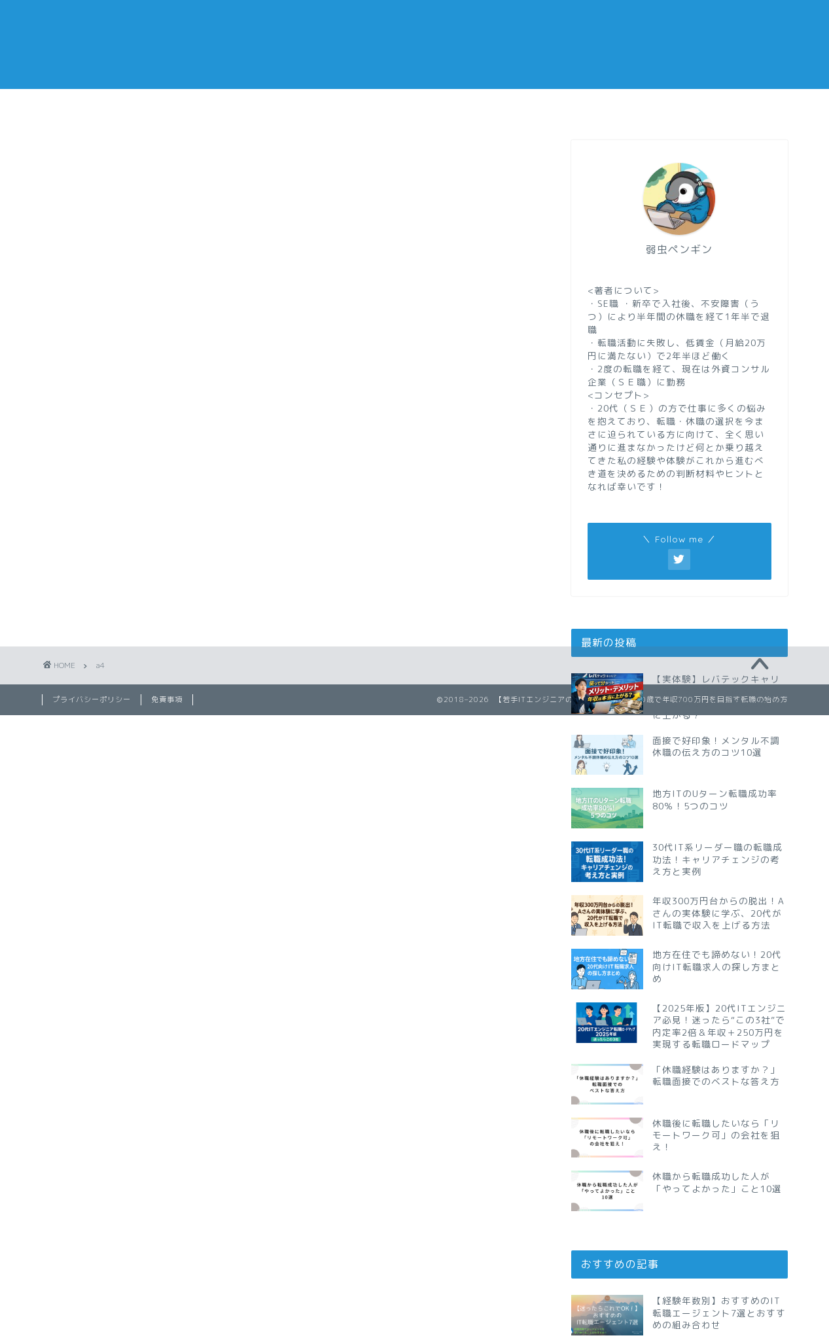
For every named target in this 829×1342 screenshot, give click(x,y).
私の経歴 (725, 106)
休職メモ (353, 106)
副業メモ (476, 106)
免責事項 (167, 699)
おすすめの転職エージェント (601, 110)
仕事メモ (228, 106)
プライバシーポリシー (91, 699)
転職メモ (104, 106)
